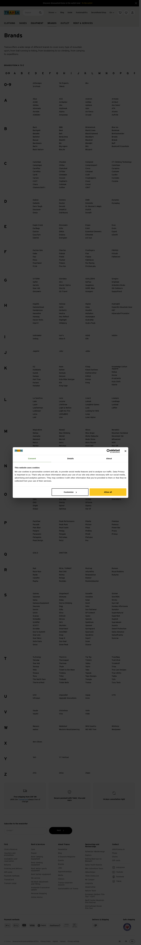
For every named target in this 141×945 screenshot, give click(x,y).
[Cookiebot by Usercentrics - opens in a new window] (108, 451)
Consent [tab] (32, 458)
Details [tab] (70, 458)
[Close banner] (125, 451)
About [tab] (109, 458)
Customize (70, 492)
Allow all (108, 492)
